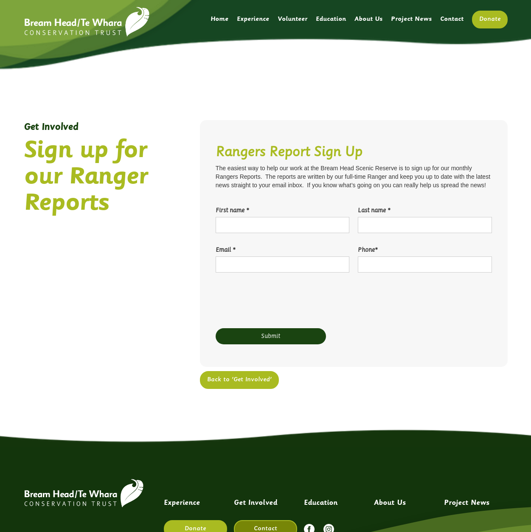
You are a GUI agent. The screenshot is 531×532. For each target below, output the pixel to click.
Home (219, 19)
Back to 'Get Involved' (239, 380)
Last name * (374, 210)
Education (331, 19)
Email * (225, 249)
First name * (232, 210)
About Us (368, 19)
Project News (411, 19)
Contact (452, 19)
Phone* (367, 249)
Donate (489, 19)
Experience (253, 19)
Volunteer (292, 19)
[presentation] (280, 301)
